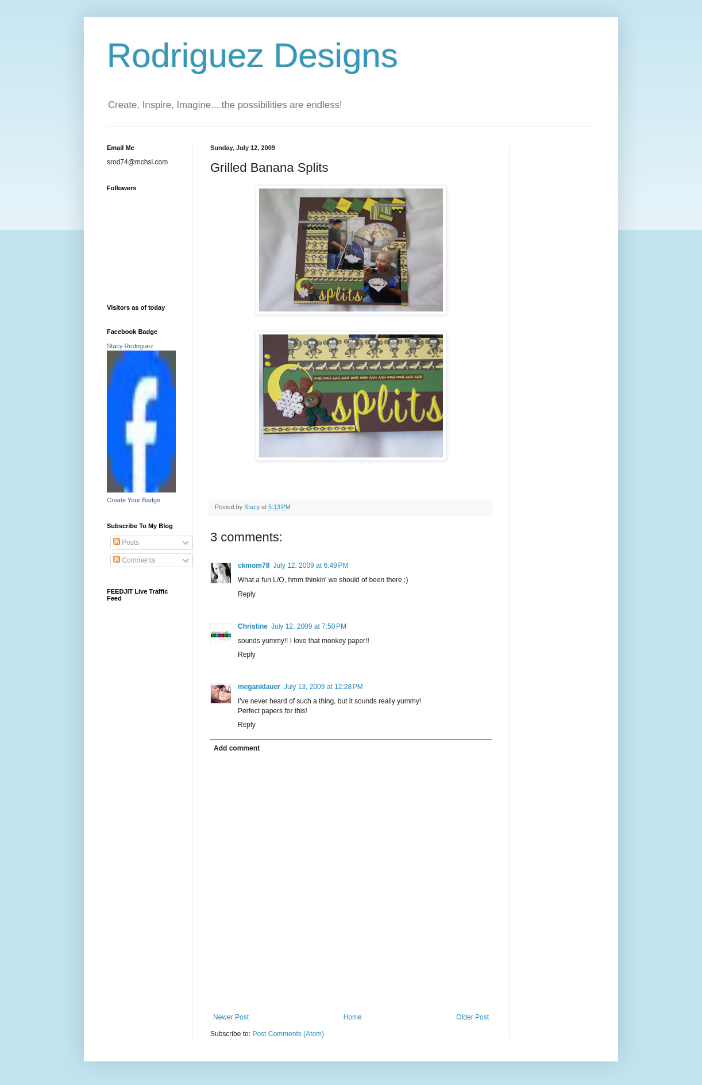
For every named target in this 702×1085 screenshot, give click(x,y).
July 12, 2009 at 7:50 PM (308, 626)
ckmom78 (253, 565)
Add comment (237, 748)
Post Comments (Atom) (288, 1034)
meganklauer (259, 687)
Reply (247, 594)
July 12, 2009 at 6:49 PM (310, 565)
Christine (253, 626)
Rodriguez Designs (252, 55)
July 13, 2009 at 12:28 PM (323, 687)
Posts (126, 542)
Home (353, 1017)
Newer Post (231, 1017)
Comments (134, 560)
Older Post (472, 1017)
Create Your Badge (133, 500)
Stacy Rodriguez (130, 346)
